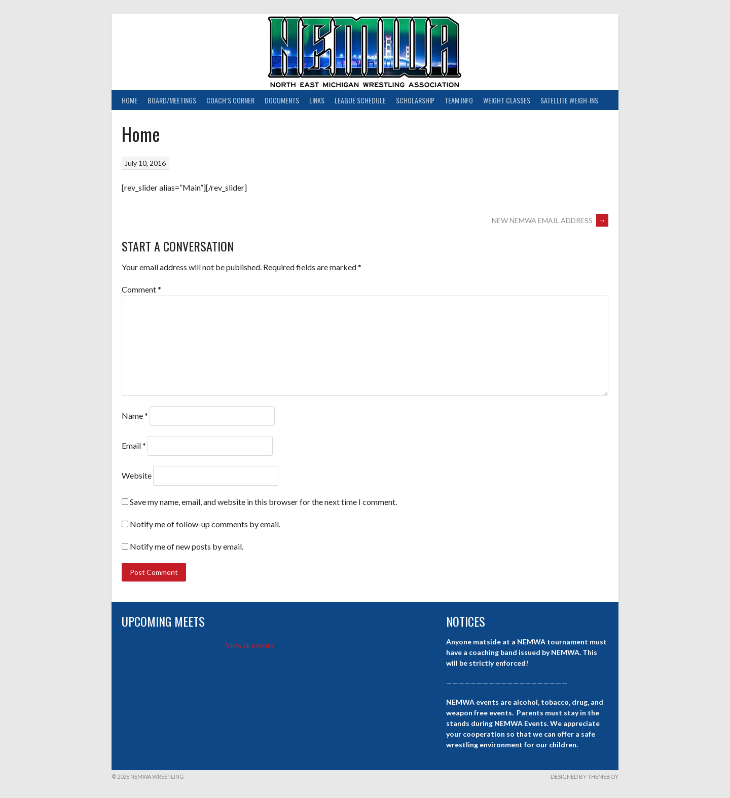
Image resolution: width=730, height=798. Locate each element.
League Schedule (360, 100)
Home (129, 100)
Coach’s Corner (230, 100)
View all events (250, 645)
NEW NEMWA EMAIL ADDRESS (550, 220)
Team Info (459, 100)
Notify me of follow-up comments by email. (205, 524)
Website (137, 475)
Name (135, 415)
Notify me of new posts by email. (186, 546)
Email (134, 445)
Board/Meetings (172, 100)
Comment (141, 289)
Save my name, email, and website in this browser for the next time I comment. (263, 501)
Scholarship (415, 100)
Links (316, 100)
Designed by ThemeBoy (584, 776)
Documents (282, 100)
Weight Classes (506, 100)
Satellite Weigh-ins (569, 100)
